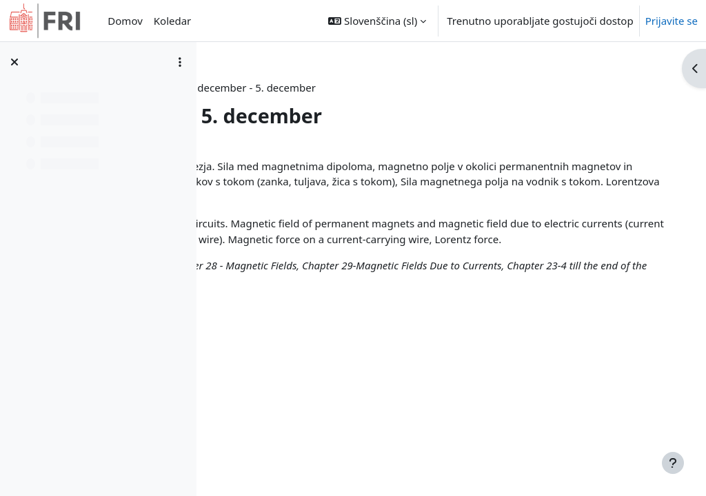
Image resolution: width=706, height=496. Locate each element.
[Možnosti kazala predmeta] (180, 62)
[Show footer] (673, 463)
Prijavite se (671, 21)
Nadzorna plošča (286, 87)
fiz (347, 87)
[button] (377, 20)
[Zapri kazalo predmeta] (14, 62)
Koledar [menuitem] (173, 21)
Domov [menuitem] (125, 21)
